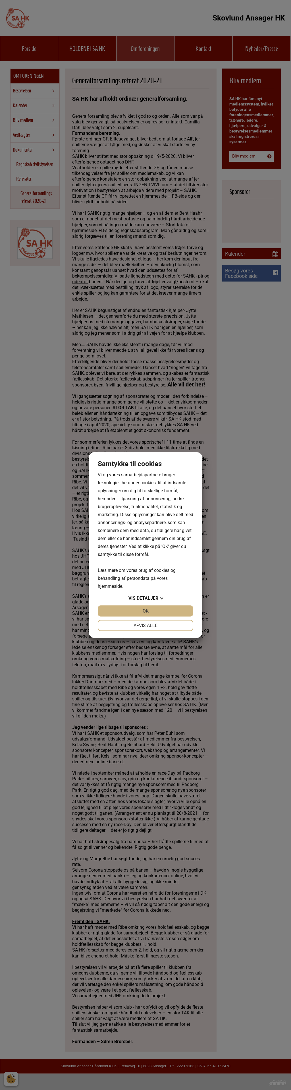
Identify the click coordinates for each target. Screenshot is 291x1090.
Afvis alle (145, 625)
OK (146, 611)
